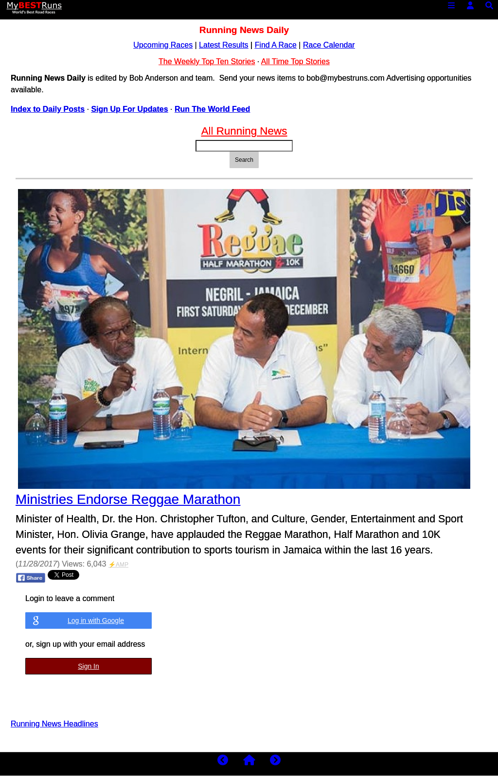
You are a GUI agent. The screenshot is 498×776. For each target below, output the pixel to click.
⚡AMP (118, 564)
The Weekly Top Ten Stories (207, 61)
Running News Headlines (54, 724)
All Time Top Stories (295, 61)
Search (244, 159)
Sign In (88, 666)
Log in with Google (96, 620)
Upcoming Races (163, 45)
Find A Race (276, 45)
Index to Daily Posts (48, 109)
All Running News (244, 131)
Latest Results (223, 45)
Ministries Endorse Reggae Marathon (128, 499)
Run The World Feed (212, 109)
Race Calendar (329, 45)
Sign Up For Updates (129, 109)
